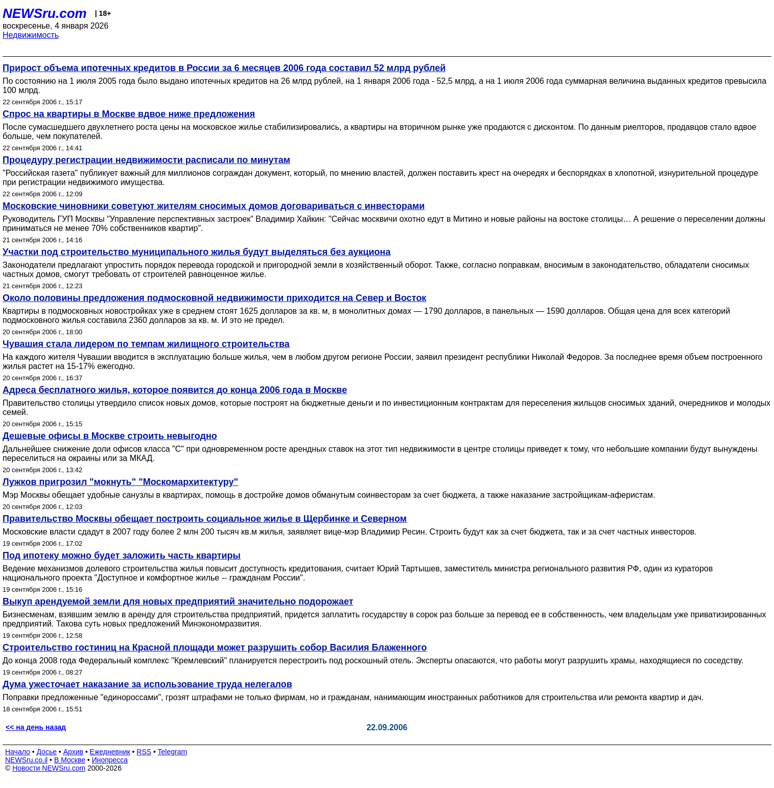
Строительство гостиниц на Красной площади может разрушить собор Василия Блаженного (215, 647)
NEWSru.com (45, 13)
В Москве (69, 760)
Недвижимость (31, 35)
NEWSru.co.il (26, 760)
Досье (46, 752)
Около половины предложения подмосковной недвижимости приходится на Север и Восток (214, 298)
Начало (17, 752)
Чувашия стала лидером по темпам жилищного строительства (146, 344)
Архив (73, 752)
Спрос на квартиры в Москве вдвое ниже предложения (129, 114)
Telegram (172, 752)
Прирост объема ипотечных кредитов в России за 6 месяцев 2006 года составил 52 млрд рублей (224, 68)
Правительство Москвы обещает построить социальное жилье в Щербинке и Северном (205, 519)
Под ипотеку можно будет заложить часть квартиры (122, 555)
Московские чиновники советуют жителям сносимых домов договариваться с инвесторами (214, 206)
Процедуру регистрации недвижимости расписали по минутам (146, 160)
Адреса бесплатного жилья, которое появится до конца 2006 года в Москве (175, 390)
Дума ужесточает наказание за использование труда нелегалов (147, 684)
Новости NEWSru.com (48, 768)
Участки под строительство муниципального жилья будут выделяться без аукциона (196, 252)
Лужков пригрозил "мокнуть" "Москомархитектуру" (120, 482)
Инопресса (110, 760)
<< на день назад (36, 727)
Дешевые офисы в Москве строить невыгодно (110, 436)
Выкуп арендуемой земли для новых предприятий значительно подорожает (178, 601)
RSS (143, 752)
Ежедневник (110, 752)
